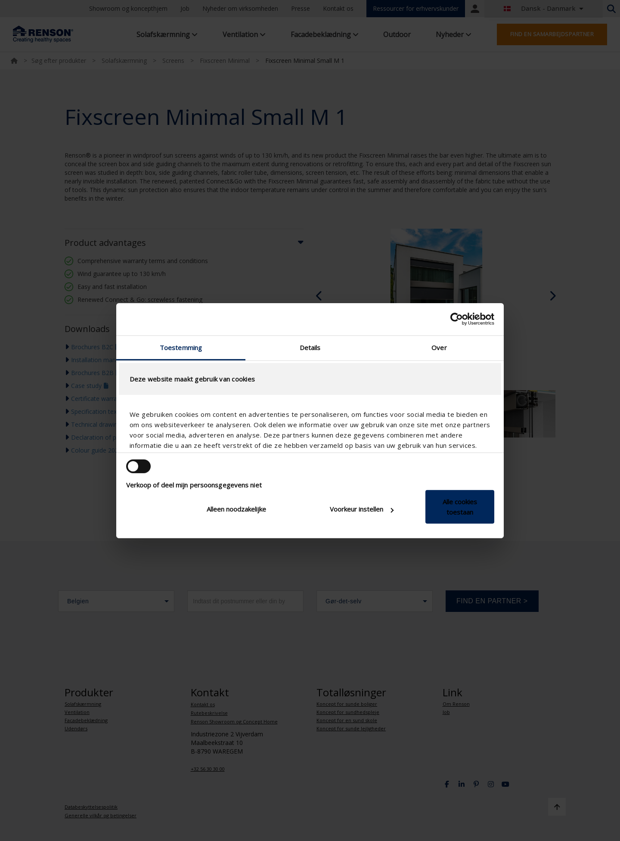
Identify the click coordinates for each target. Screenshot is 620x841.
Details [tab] (310, 347)
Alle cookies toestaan (460, 506)
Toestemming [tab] (181, 347)
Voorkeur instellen (362, 509)
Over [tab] (438, 347)
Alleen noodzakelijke (236, 509)
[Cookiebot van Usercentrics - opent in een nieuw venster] (456, 319)
